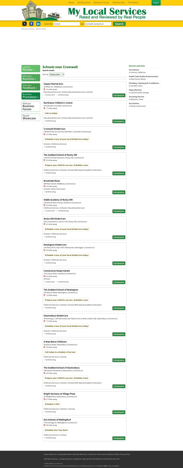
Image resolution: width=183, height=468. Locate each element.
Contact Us (92, 454)
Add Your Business (80, 454)
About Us (53, 454)
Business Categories (73, 459)
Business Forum (31, 106)
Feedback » (31, 86)
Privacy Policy (125, 454)
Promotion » (31, 96)
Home (46, 454)
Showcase (31, 117)
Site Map (47, 459)
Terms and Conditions (105, 454)
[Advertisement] (91, 47)
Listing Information (65, 454)
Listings (62, 459)
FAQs (116, 454)
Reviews (55, 459)
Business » (31, 77)
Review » (31, 68)
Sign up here (87, 459)
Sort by (45, 74)
